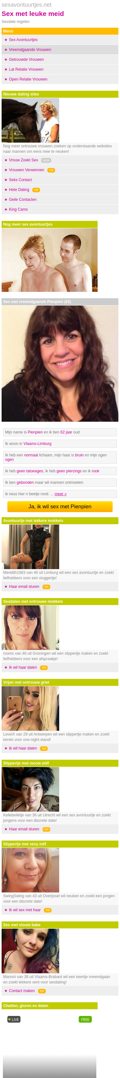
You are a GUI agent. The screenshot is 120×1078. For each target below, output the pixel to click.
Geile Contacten (22, 199)
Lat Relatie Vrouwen (26, 69)
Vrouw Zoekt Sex (23, 160)
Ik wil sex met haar (25, 910)
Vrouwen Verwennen (26, 170)
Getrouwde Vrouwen (26, 59)
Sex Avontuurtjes (23, 40)
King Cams (18, 209)
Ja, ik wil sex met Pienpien (60, 507)
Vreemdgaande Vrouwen (30, 49)
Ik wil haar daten (23, 667)
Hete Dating (19, 189)
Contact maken (22, 991)
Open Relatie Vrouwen (28, 79)
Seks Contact (20, 180)
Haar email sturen (24, 586)
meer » (61, 494)
